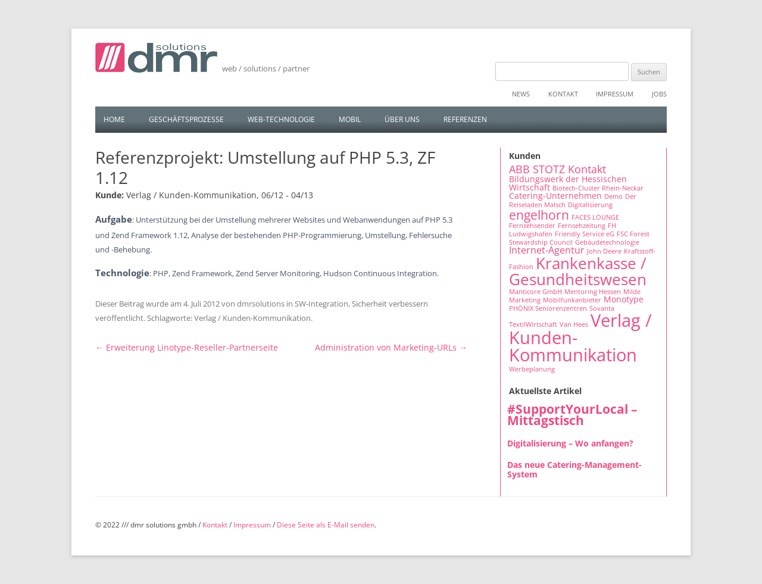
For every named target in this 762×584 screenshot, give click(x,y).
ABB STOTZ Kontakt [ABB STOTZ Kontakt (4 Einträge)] (557, 169)
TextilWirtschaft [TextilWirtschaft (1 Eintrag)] (533, 324)
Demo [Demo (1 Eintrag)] (613, 196)
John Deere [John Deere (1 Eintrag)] (604, 251)
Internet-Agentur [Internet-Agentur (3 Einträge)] (547, 250)
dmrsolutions (261, 303)
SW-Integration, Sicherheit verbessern (361, 303)
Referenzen (465, 119)
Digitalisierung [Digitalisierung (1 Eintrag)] (590, 205)
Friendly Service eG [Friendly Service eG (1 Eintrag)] (584, 234)
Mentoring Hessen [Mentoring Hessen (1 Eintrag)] (592, 292)
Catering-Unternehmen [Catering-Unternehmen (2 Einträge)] (555, 195)
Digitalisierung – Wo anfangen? (570, 443)
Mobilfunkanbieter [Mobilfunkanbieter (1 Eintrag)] (572, 300)
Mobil (350, 119)
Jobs (659, 93)
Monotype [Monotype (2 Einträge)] (624, 299)
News (521, 93)
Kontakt (563, 93)
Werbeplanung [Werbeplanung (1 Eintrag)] (532, 369)
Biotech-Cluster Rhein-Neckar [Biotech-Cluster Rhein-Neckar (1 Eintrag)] (598, 188)
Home (114, 119)
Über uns (402, 119)
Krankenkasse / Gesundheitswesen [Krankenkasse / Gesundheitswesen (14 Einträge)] (578, 270)
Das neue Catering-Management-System (574, 469)
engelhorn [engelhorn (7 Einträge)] (539, 214)
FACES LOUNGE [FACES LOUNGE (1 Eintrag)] (595, 217)
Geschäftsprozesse (186, 119)
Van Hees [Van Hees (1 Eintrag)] (574, 324)
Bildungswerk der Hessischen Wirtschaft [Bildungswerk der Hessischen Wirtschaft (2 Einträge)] (568, 183)
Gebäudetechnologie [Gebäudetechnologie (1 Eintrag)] (607, 242)
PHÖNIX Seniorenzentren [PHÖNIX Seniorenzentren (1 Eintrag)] (548, 308)
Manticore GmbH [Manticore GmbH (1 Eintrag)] (535, 292)
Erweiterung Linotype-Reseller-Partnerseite (186, 347)
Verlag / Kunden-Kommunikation (252, 318)
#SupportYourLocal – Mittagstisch (572, 415)
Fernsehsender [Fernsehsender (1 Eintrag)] (532, 225)
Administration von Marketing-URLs (391, 347)
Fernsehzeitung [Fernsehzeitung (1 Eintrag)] (581, 225)
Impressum (614, 93)
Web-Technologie (281, 119)
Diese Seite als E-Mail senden (325, 525)
